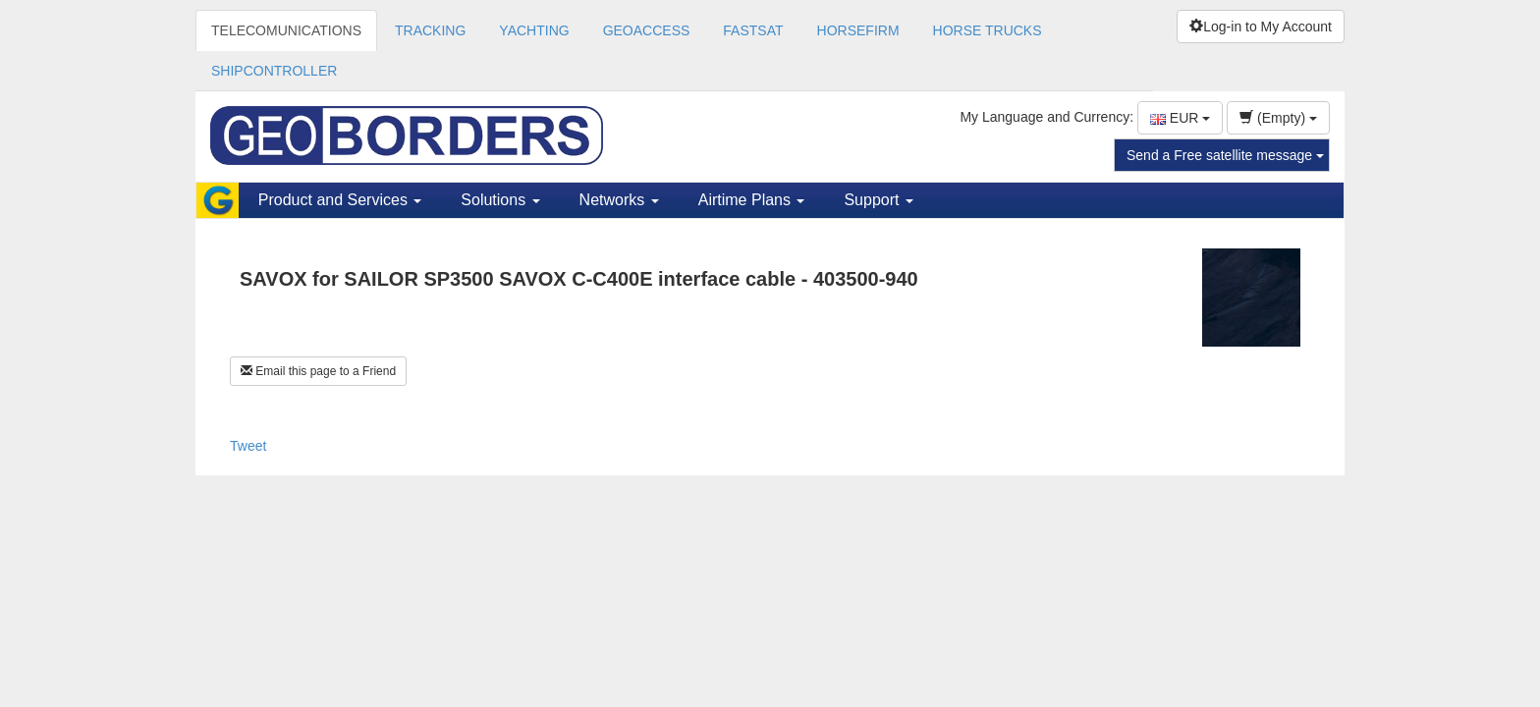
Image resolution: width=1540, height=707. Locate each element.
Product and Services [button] (340, 199)
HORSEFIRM (858, 30)
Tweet (248, 446)
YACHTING (534, 30)
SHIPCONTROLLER (274, 71)
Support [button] (878, 199)
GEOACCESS (646, 30)
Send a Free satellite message (1225, 155)
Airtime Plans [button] (751, 199)
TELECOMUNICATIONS (286, 30)
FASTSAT (753, 30)
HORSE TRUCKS (987, 30)
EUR (1180, 118)
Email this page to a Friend (318, 371)
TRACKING (430, 30)
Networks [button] (619, 199)
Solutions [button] (500, 199)
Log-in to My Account (1260, 26)
